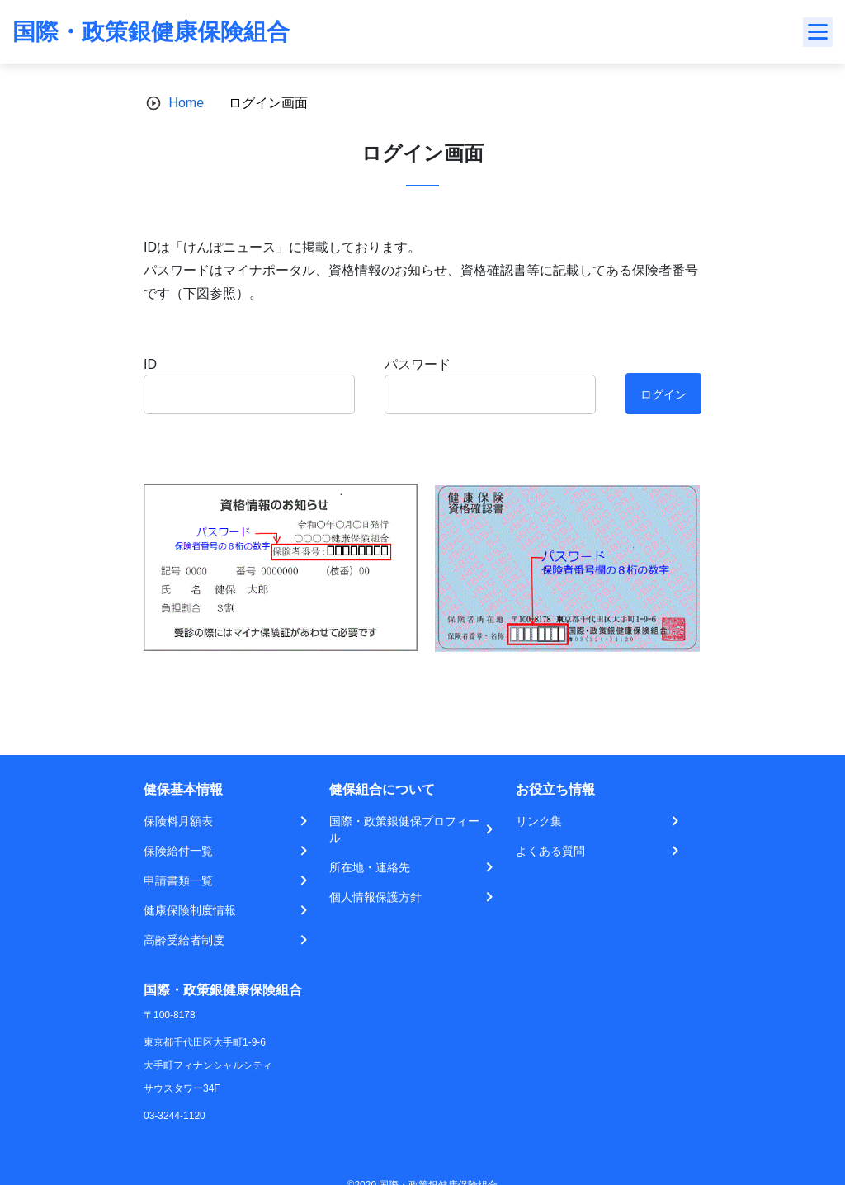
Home (186, 103)
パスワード (418, 364)
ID (150, 364)
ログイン (663, 394)
